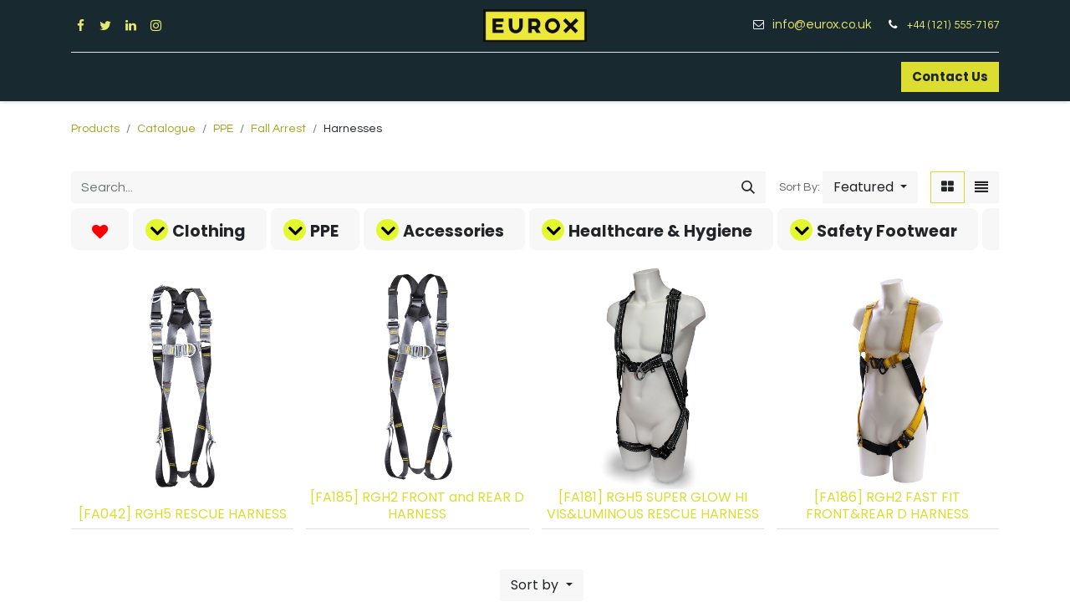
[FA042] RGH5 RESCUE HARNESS (183, 513)
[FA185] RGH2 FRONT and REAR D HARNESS (417, 505)
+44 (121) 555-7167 (953, 25)
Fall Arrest (278, 129)
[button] (870, 187)
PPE (223, 129)
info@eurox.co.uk (828, 24)
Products (95, 129)
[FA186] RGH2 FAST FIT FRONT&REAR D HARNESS (887, 505)
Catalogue (166, 129)
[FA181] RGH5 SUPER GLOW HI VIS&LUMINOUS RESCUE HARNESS (653, 505)
